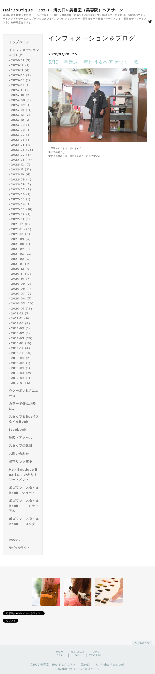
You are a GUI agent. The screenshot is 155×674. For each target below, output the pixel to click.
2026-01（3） (21, 60)
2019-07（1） (21, 333)
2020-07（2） (22, 293)
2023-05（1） (21, 144)
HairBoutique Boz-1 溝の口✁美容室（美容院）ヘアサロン (63, 10)
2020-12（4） (21, 269)
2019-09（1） (21, 328)
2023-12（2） (21, 115)
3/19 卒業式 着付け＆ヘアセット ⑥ (93, 62)
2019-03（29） (22, 338)
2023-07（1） (21, 135)
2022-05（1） (21, 199)
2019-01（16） (22, 343)
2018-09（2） (21, 358)
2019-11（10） (21, 318)
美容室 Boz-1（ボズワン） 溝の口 (67, 664)
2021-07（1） (21, 249)
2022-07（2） (22, 189)
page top (142, 643)
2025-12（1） (21, 65)
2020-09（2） (22, 283)
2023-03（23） (23, 150)
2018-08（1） (21, 363)
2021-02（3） (21, 259)
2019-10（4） (21, 323)
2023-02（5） (21, 154)
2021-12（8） (21, 224)
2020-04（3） (22, 298)
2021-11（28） (22, 229)
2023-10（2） (21, 120)
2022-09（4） (22, 179)
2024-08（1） (21, 100)
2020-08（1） (21, 288)
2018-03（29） (22, 373)
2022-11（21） (22, 169)
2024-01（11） (22, 110)
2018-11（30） (22, 353)
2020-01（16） (22, 308)
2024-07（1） (21, 105)
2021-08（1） (21, 244)
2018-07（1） (21, 368)
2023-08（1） (21, 130)
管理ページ (92, 668)
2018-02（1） (21, 378)
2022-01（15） (22, 219)
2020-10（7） (21, 278)
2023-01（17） (22, 159)
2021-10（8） (21, 234)
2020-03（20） (23, 303)
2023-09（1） (21, 125)
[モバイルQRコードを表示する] (24, 547)
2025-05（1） (21, 80)
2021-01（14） (22, 264)
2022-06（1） (21, 194)
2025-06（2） (21, 75)
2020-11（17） (22, 273)
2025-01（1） (21, 85)
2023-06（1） (21, 139)
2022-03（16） (22, 209)
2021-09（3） (21, 239)
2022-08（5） (22, 184)
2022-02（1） (21, 214)
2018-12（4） (21, 348)
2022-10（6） (21, 174)
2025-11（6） (21, 70)
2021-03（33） (22, 254)
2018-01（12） (22, 383)
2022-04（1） (21, 204)
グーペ (77, 668)
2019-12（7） (21, 313)
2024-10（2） (21, 95)
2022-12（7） (21, 164)
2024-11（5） (21, 90)
